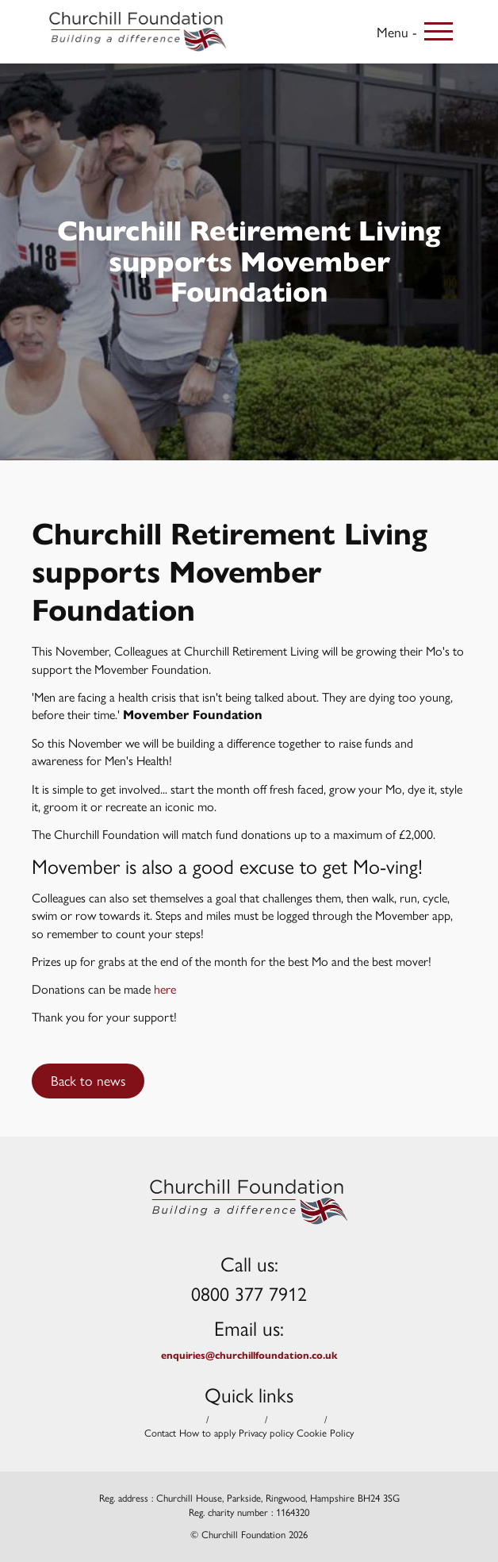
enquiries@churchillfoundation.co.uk (249, 1355)
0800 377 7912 (249, 1292)
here (165, 988)
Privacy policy (266, 1433)
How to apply (207, 1433)
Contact (160, 1433)
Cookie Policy (325, 1433)
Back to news (88, 1080)
